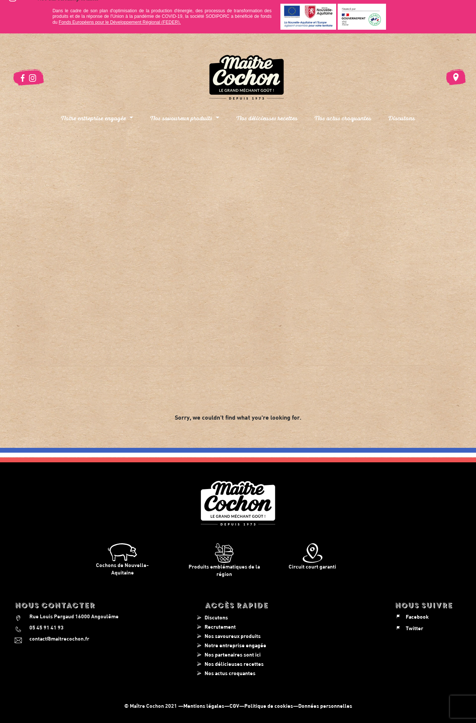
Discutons (401, 118)
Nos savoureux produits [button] (182, 118)
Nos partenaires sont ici (233, 654)
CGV (234, 706)
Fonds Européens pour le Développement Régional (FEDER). (120, 22)
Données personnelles (325, 706)
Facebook (412, 616)
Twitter (409, 628)
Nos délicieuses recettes (267, 118)
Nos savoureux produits (233, 636)
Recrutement (220, 626)
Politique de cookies (268, 706)
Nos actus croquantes (343, 118)
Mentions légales (203, 706)
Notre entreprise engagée (235, 645)
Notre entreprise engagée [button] (94, 118)
